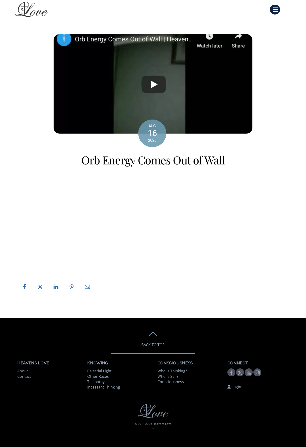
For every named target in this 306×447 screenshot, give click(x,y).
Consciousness (170, 381)
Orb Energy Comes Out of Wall (153, 159)
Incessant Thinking (103, 387)
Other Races (98, 376)
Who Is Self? (167, 376)
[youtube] (249, 372)
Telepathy (96, 381)
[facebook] (231, 372)
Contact (24, 376)
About (22, 371)
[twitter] (240, 372)
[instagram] (257, 372)
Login (234, 386)
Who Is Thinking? (172, 371)
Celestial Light (99, 371)
